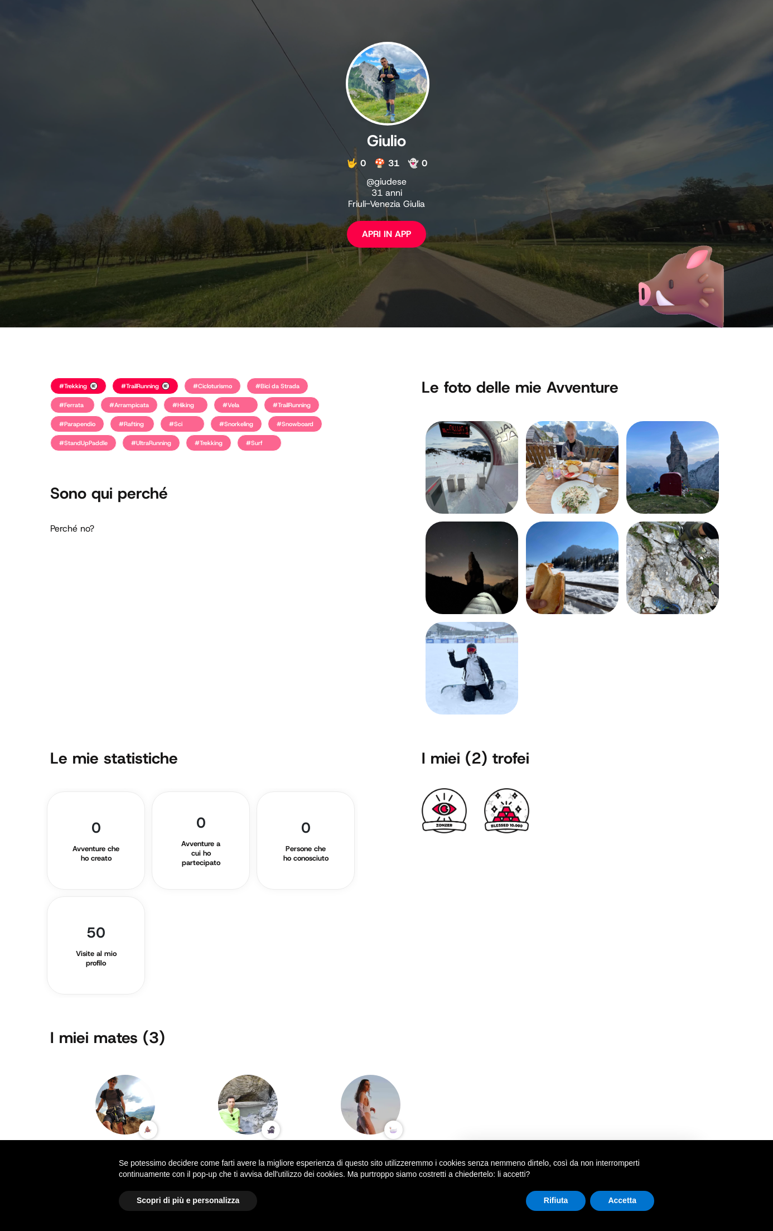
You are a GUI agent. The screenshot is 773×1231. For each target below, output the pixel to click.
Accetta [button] (622, 1200)
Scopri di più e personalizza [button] (188, 1200)
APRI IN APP (386, 234)
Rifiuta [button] (556, 1200)
